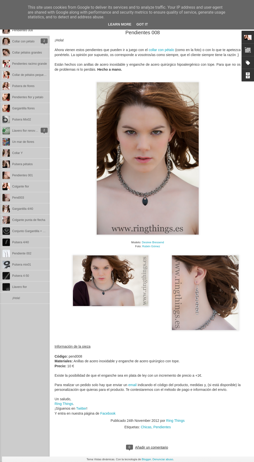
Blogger (146, 459)
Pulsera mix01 (21, 264)
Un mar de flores (23, 142)
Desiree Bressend (153, 242)
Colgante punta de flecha (28, 220)
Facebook (107, 413)
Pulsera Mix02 (21, 119)
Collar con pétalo (23, 41)
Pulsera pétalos (22, 164)
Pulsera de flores (23, 86)
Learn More (119, 24)
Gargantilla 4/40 (22, 209)
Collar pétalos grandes (27, 52)
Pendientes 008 (22, 30)
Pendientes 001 (22, 175)
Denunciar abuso (163, 459)
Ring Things (64, 404)
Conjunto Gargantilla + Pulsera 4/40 (35, 231)
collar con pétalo (161, 50)
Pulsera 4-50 (20, 275)
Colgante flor (20, 186)
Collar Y (17, 153)
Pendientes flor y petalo (27, 97)
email (133, 385)
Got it (142, 24)
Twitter (81, 408)
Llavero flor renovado (26, 130)
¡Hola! (16, 298)
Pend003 (18, 197)
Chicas (146, 427)
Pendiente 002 (21, 253)
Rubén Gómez (151, 246)
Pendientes (162, 427)
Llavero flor (19, 287)
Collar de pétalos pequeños (30, 75)
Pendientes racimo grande (29, 63)
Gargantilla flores (23, 108)
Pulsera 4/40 (20, 242)
